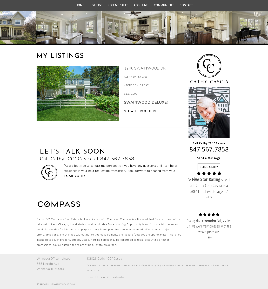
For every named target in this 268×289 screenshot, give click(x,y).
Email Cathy (74, 176)
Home (80, 5)
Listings (96, 5)
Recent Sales (118, 5)
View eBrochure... (142, 111)
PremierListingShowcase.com (57, 285)
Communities (164, 5)
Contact (186, 5)
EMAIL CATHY (209, 167)
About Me (141, 5)
